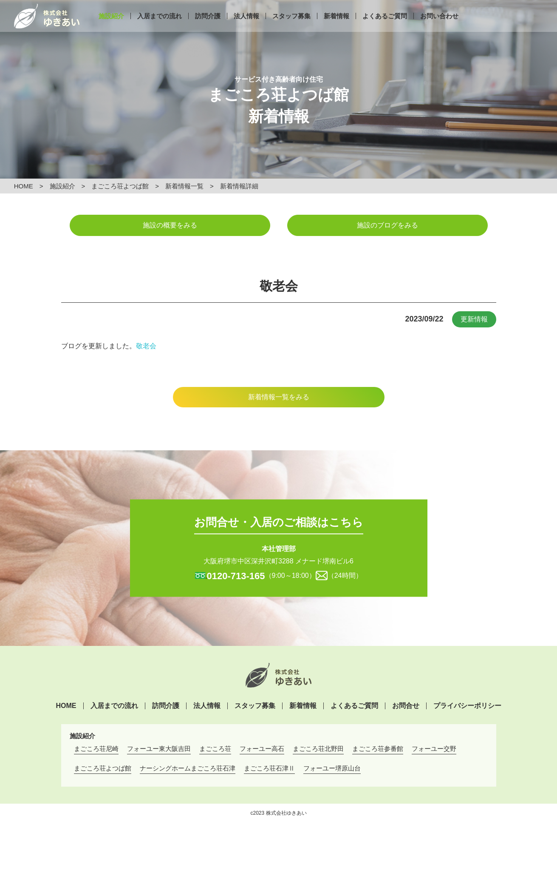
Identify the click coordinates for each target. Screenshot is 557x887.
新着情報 (336, 29)
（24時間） (345, 575)
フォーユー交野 (434, 748)
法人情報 (246, 29)
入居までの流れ (159, 29)
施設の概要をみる (170, 225)
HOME (23, 186)
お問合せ (405, 705)
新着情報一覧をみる (278, 397)
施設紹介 (111, 29)
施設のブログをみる (387, 225)
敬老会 (146, 346)
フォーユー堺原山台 (332, 768)
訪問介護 (208, 29)
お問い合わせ (439, 29)
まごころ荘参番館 (377, 748)
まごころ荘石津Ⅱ (269, 768)
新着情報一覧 (184, 186)
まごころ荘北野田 (318, 748)
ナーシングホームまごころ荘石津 (187, 768)
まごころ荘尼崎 (96, 748)
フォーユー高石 (262, 748)
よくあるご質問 (384, 29)
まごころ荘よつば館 (120, 186)
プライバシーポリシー (467, 705)
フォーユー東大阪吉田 (159, 748)
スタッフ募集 (291, 29)
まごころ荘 (215, 748)
